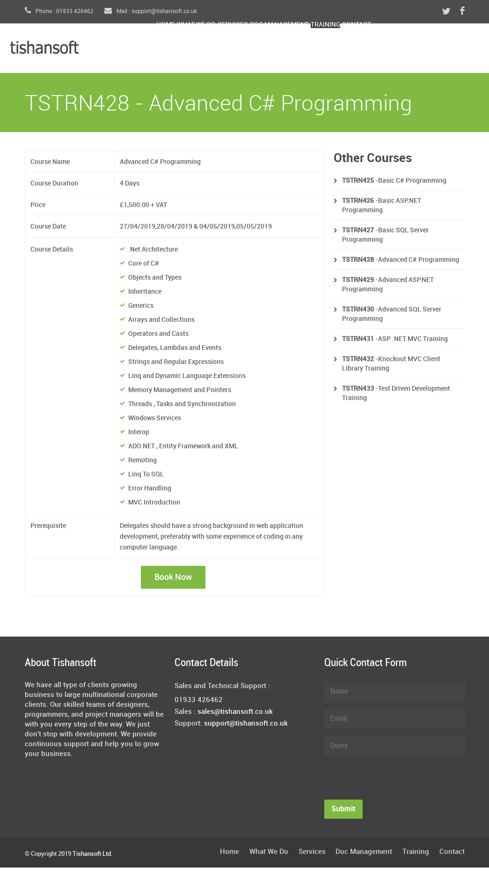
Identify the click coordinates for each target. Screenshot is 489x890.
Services (278, 49)
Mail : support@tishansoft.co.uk (150, 11)
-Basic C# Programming (394, 180)
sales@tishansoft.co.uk (235, 712)
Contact (460, 49)
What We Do (222, 49)
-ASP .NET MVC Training (395, 338)
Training (411, 49)
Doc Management (345, 49)
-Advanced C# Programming (400, 259)
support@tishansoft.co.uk (246, 723)
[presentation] (395, 781)
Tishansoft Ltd (92, 854)
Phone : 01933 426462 (59, 11)
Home (173, 49)
